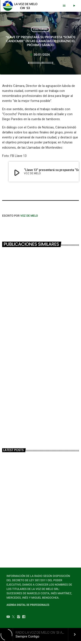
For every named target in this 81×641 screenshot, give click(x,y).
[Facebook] (23, 617)
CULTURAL (40, 29)
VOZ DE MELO (29, 216)
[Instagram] (18, 617)
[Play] (74, 6)
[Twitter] (13, 617)
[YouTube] (8, 617)
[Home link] (21, 6)
